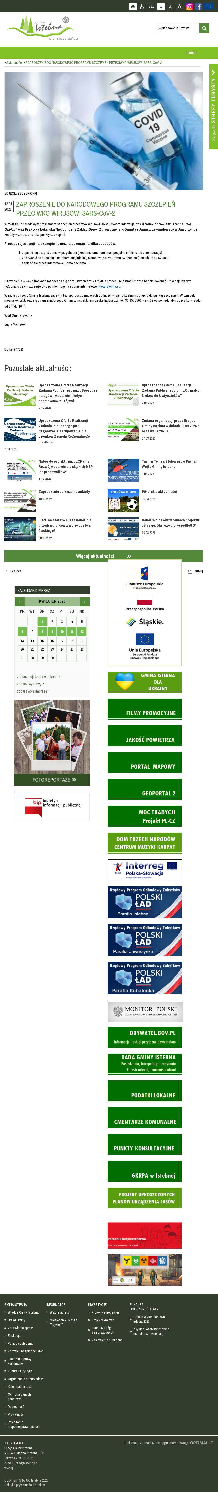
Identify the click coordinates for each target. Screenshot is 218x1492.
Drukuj (198, 571)
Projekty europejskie (106, 1312)
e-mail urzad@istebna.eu (21, 1463)
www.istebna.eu (109, 286)
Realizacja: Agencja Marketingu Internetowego (156, 1443)
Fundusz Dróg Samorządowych (103, 1330)
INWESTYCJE (97, 1304)
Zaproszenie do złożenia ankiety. (65, 491)
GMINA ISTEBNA (15, 1304)
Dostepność (16, 1406)
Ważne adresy (59, 1312)
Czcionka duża (179, 6)
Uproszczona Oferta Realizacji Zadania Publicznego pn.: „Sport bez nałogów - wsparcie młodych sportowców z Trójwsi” (68, 392)
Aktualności (14, 62)
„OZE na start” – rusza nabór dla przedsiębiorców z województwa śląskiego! (65, 525)
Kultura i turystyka (20, 1371)
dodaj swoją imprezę (33, 691)
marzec (20, 601)
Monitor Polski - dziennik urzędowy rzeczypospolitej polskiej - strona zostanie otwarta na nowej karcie (145, 1001)
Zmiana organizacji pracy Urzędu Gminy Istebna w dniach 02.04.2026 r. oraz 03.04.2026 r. (171, 426)
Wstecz (16, 571)
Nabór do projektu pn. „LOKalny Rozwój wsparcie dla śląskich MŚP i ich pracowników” (66, 466)
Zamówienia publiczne (107, 1340)
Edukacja (14, 1335)
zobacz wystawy (31, 684)
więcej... (9, 1468)
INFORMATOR (56, 1304)
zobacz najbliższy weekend (39, 676)
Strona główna (133, 6)
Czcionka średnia (170, 6)
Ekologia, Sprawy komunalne (19, 1361)
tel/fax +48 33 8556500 (18, 1458)
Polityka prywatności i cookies (25, 1485)
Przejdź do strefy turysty (213, 106)
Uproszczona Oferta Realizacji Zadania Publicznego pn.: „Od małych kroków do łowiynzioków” (171, 390)
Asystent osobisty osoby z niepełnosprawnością (151, 1331)
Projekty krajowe (103, 1320)
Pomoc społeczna (20, 1343)
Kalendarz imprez (20, 1386)
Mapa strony (151, 6)
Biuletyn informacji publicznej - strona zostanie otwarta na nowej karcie (52, 792)
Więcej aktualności (95, 556)
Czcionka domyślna (161, 6)
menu (191, 52)
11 (71, 631)
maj (85, 601)
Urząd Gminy (16, 1320)
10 (61, 631)
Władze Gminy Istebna (23, 1312)
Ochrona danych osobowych (19, 1396)
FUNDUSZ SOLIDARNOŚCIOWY (144, 1306)
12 (81, 631)
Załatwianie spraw (20, 1328)
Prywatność (16, 1414)
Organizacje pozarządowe (26, 1379)
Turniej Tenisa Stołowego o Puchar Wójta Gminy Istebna (169, 464)
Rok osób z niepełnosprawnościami (24, 1424)
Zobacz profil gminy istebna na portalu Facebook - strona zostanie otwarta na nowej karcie (198, 6)
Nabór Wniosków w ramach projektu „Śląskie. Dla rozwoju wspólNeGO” (170, 522)
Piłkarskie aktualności (159, 491)
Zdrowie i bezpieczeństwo (26, 1351)
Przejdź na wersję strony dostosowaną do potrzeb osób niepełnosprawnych (142, 6)
